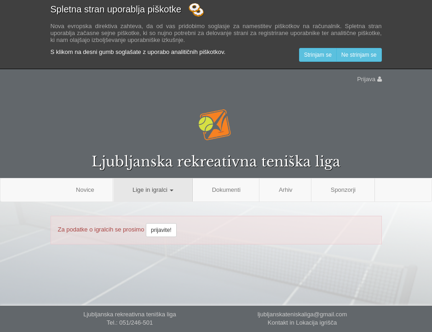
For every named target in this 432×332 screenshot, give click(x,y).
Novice (85, 189)
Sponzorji (343, 189)
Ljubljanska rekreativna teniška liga (216, 161)
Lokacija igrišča (316, 322)
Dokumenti (226, 189)
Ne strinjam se (359, 55)
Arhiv (286, 189)
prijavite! (161, 230)
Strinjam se (318, 55)
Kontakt (278, 322)
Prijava (369, 79)
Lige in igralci (153, 189)
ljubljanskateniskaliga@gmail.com (302, 314)
